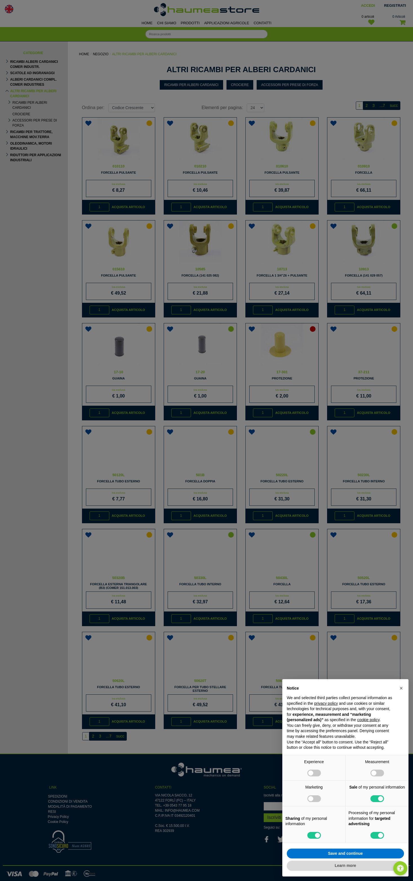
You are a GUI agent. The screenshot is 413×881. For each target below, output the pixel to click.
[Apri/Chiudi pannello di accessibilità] (400, 868)
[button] (401, 688)
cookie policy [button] (368, 719)
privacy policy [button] (326, 703)
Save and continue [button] (345, 853)
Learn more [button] (345, 865)
